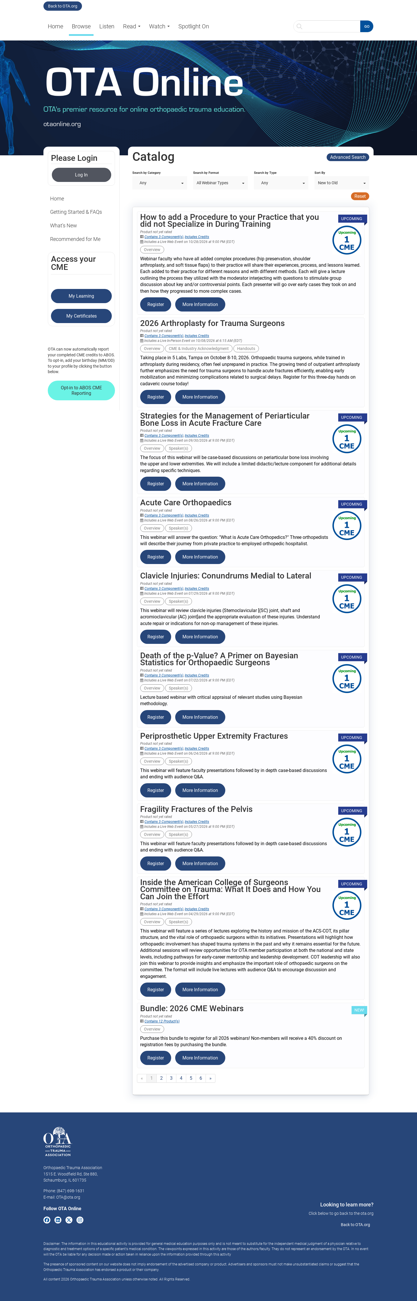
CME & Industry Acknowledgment (199, 348)
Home (55, 26)
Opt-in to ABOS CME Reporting (81, 390)
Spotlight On (193, 26)
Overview (152, 249)
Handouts (246, 348)
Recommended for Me (75, 239)
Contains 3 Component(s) (164, 237)
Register (155, 304)
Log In (81, 175)
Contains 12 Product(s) (162, 1021)
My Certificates (81, 316)
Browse (81, 26)
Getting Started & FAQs (76, 212)
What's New (63, 225)
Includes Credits (197, 237)
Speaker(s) (178, 448)
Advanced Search (348, 157)
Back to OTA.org (62, 6)
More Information (200, 304)
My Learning (81, 296)
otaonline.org (62, 123)
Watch (159, 26)
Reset (360, 196)
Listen (106, 26)
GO (367, 26)
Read (131, 26)
